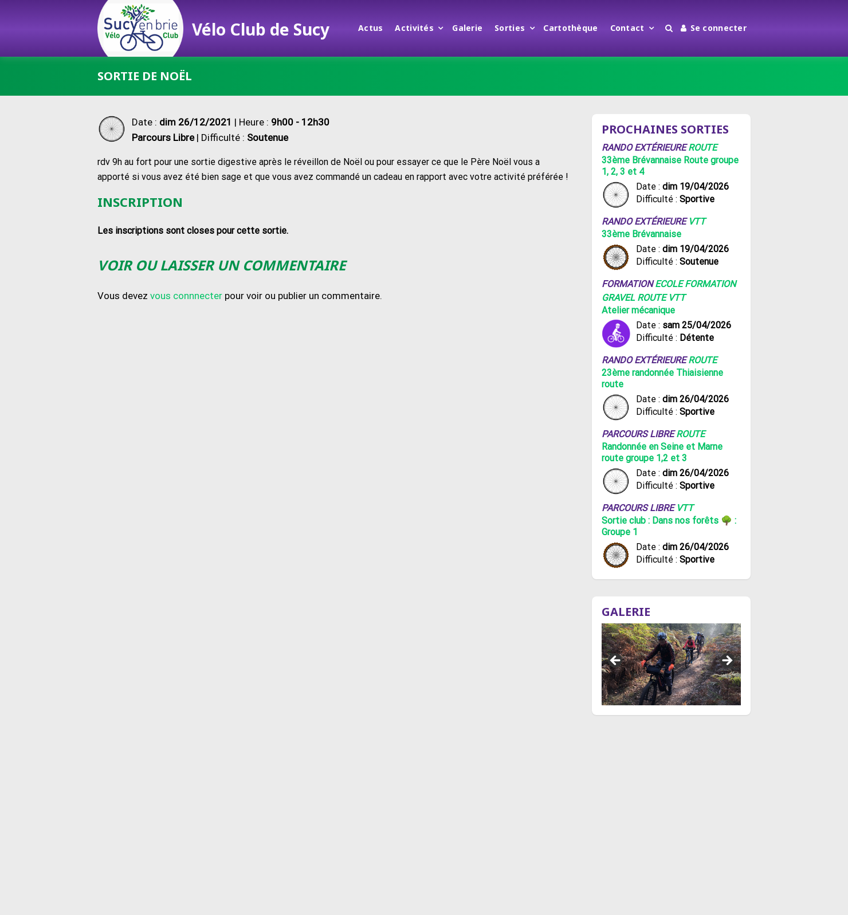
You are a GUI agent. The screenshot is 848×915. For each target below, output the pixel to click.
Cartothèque (570, 27)
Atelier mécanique (638, 310)
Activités (414, 27)
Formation (710, 283)
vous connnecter (186, 295)
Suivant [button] (726, 661)
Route (702, 147)
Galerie (467, 27)
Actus (370, 27)
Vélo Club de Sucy (260, 29)
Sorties (509, 27)
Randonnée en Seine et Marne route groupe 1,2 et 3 (662, 452)
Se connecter (714, 27)
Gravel (618, 297)
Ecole (668, 283)
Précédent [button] (616, 661)
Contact (627, 27)
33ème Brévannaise (641, 234)
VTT (696, 221)
